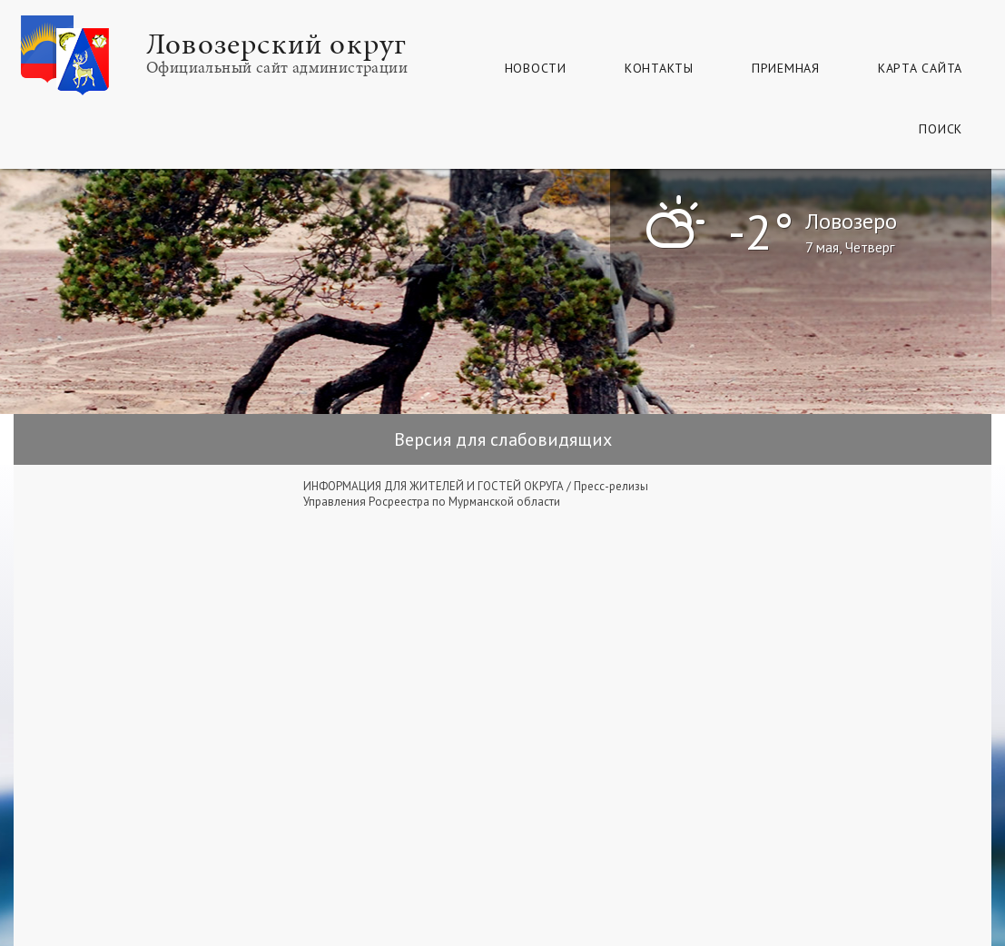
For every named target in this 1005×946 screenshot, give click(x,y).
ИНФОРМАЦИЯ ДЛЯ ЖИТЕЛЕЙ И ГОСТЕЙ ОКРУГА (433, 486)
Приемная (786, 68)
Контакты (659, 68)
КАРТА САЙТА (920, 68)
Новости (536, 68)
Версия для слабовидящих (503, 439)
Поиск (940, 129)
